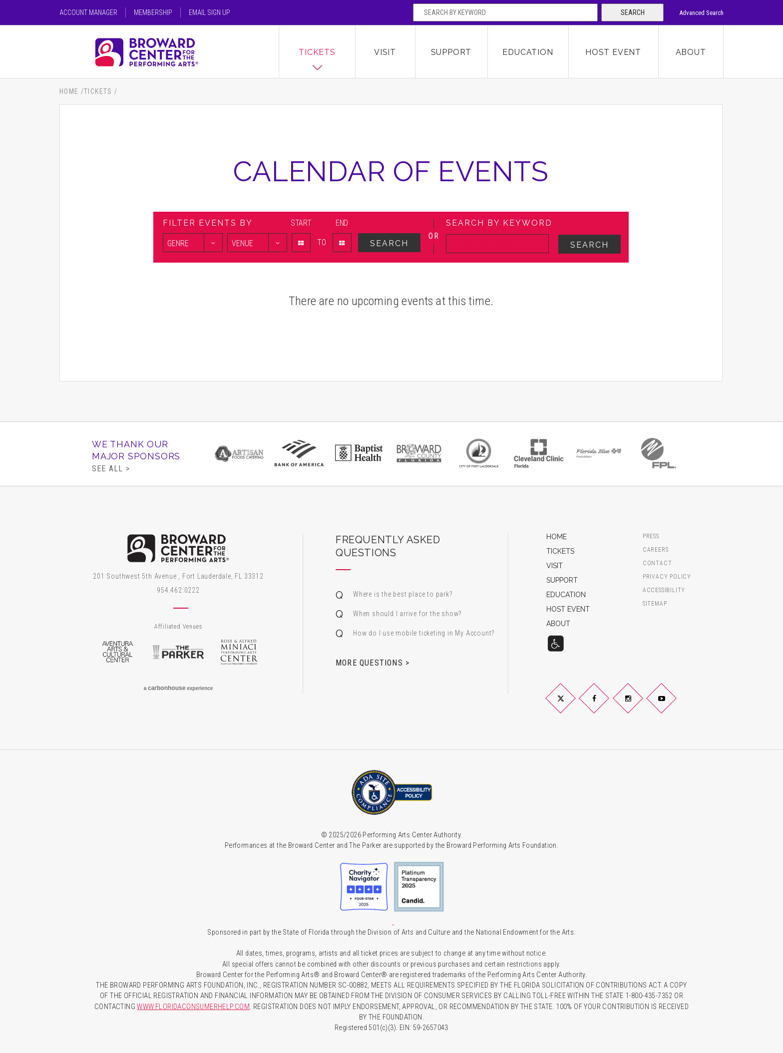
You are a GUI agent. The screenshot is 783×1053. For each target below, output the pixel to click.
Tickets (317, 52)
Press (651, 536)
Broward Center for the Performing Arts (169, 52)
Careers (656, 550)
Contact (657, 563)
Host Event (613, 52)
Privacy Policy (667, 577)
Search (633, 12)
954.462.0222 (178, 590)
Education (527, 52)
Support (451, 52)
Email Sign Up (209, 12)
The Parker (178, 652)
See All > (111, 468)
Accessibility (664, 590)
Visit (385, 52)
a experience (178, 688)
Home (69, 91)
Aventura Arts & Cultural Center (117, 652)
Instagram (640, 706)
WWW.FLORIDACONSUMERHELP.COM (193, 1007)
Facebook (606, 706)
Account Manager (88, 12)
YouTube (674, 706)
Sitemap (655, 604)
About (691, 52)
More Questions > (372, 662)
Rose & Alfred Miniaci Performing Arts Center (239, 652)
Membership (153, 12)
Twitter (572, 706)
